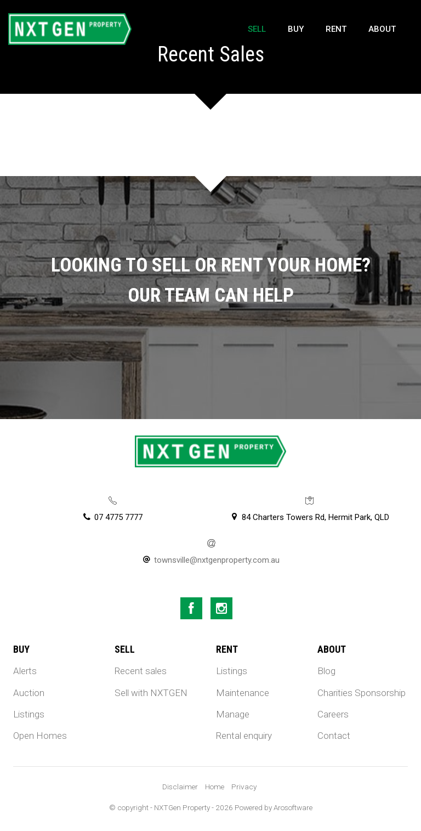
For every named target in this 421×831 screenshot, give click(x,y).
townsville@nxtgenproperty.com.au (217, 560)
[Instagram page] (221, 608)
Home (214, 786)
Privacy (244, 786)
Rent (336, 29)
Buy (296, 29)
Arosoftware (293, 807)
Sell (257, 29)
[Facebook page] (191, 608)
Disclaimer (180, 786)
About (382, 29)
